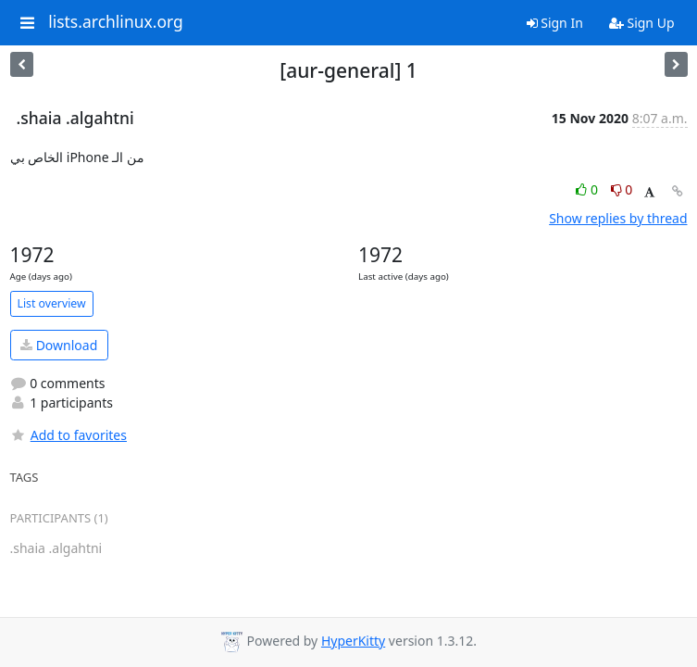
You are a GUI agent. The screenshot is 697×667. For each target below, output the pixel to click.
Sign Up (642, 22)
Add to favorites (68, 435)
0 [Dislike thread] (622, 189)
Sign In (555, 22)
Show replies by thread (618, 218)
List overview (52, 303)
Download (58, 345)
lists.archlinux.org (115, 22)
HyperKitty (353, 640)
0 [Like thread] (588, 189)
